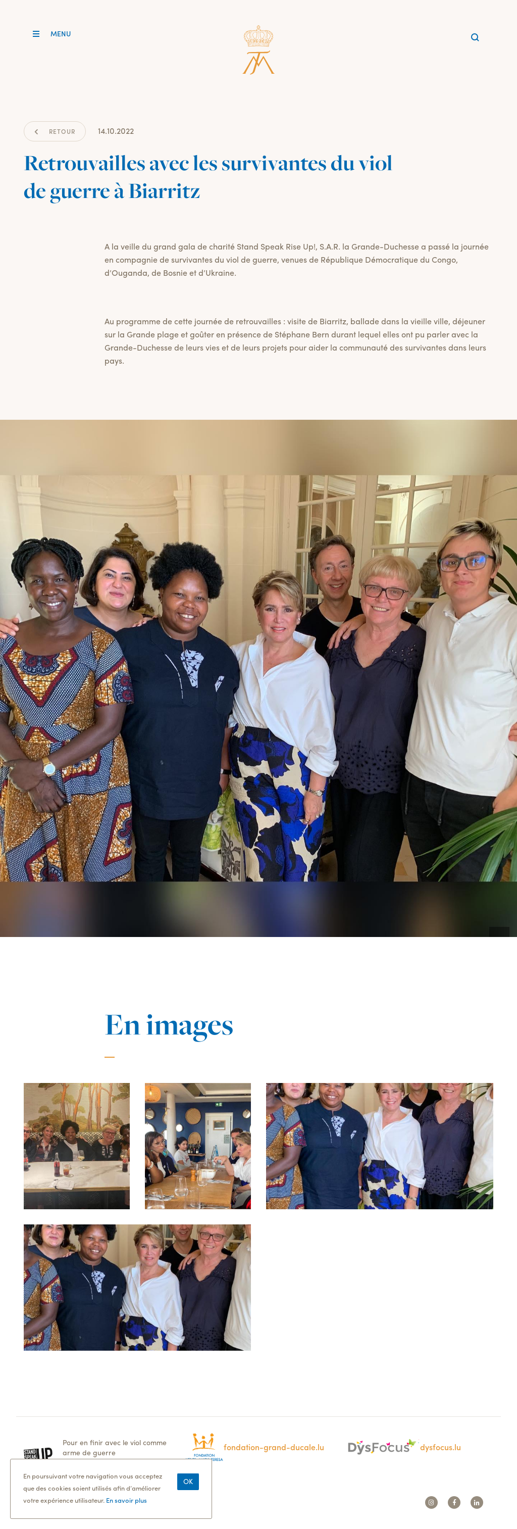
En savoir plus (126, 1506)
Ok (188, 1487)
